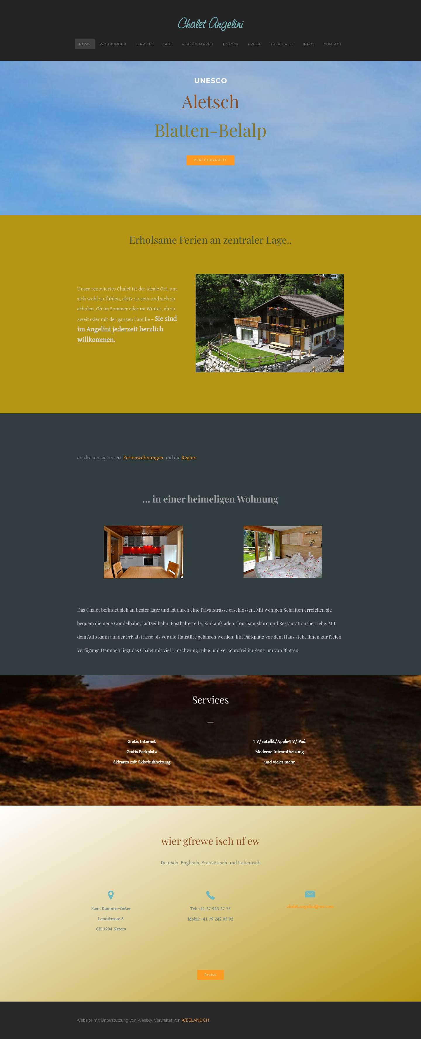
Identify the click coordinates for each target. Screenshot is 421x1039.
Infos (309, 44)
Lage (168, 44)
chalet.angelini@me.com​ (310, 906)
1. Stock (231, 44)
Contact (332, 44)
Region (189, 458)
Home (85, 44)
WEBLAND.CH (195, 1020)
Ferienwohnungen (143, 458)
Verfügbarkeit (198, 44)
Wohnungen (113, 44)
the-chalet (282, 44)
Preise (254, 44)
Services (144, 44)
